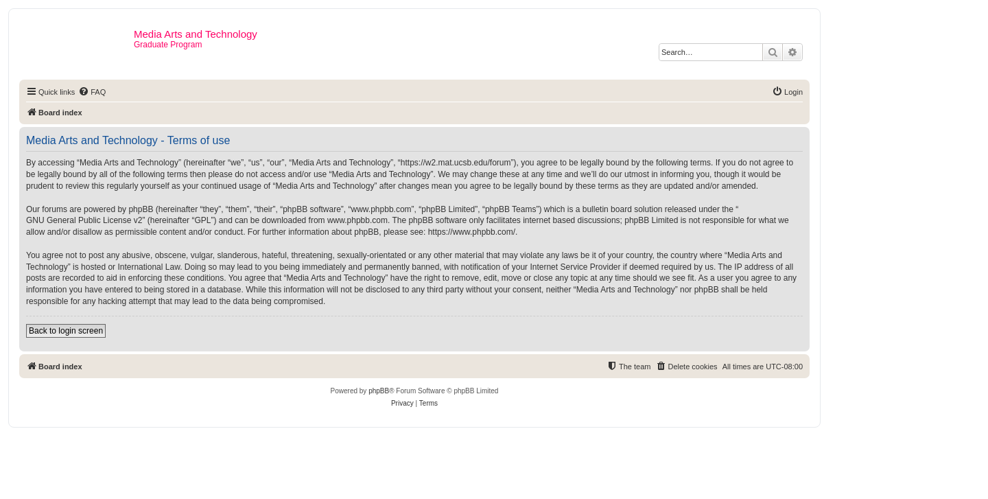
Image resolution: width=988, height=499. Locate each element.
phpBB (378, 391)
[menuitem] (92, 92)
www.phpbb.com (357, 220)
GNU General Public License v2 (84, 220)
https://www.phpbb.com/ (471, 232)
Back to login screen (66, 331)
